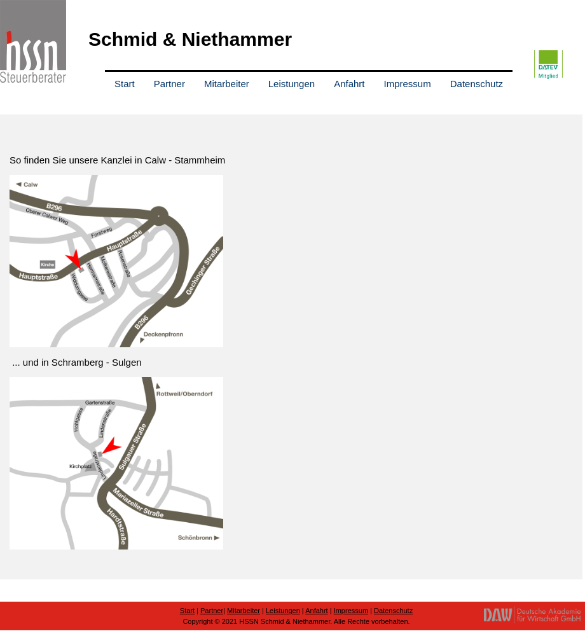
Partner (169, 83)
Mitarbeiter (226, 83)
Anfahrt (349, 83)
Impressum (407, 83)
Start (124, 83)
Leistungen (291, 83)
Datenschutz (476, 83)
